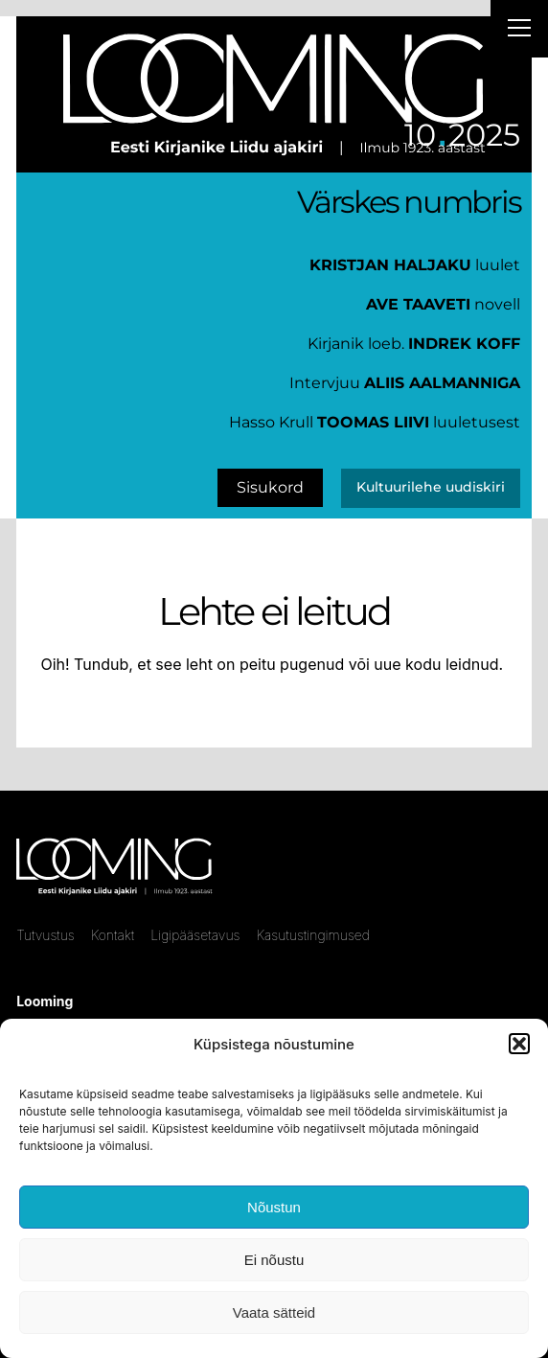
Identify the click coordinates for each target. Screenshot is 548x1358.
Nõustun (274, 1207)
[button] (519, 1043)
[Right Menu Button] (519, 30)
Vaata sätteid (274, 1312)
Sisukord (270, 487)
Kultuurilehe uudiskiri (430, 486)
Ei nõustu (274, 1260)
